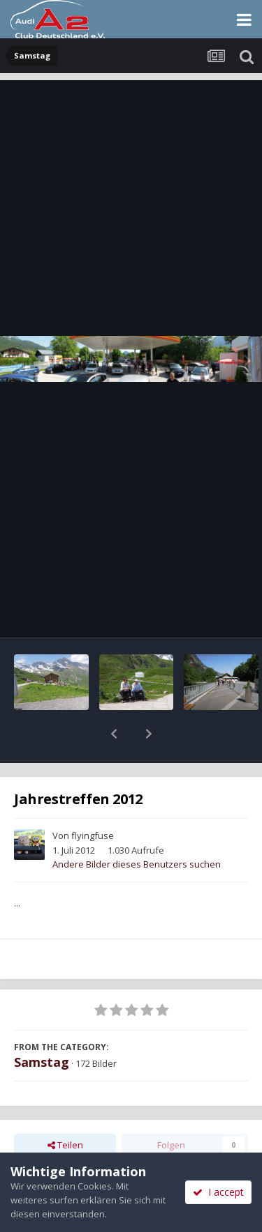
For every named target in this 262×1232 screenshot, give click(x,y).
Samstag (41, 1025)
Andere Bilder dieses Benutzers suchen (136, 828)
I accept (218, 1192)
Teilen (65, 1108)
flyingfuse (92, 799)
